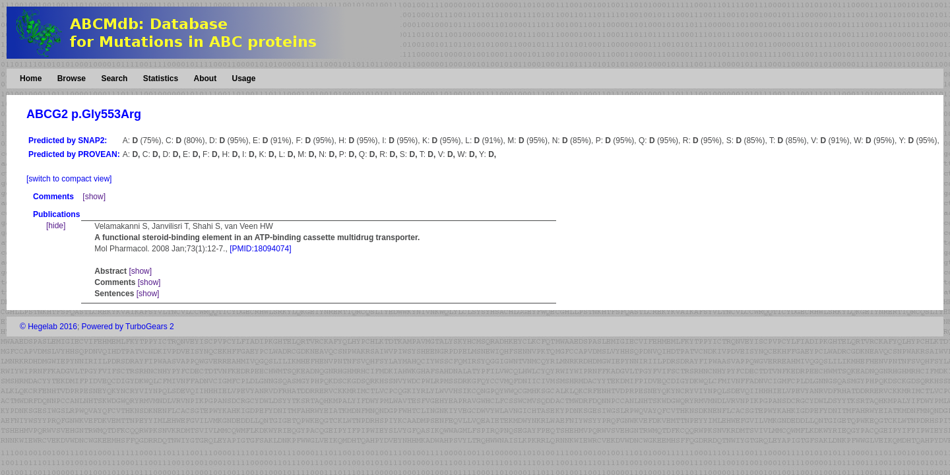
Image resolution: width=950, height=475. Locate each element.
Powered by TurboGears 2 (128, 326)
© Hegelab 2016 (48, 326)
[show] (94, 196)
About (204, 78)
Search (114, 78)
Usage (243, 78)
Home (31, 78)
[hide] (55, 225)
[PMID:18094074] (260, 248)
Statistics (160, 78)
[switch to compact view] (68, 178)
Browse (71, 78)
